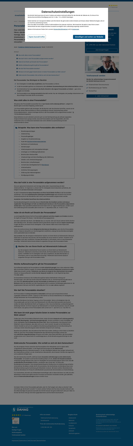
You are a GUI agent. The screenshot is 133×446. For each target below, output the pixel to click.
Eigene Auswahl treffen (37, 37)
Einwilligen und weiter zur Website (89, 37)
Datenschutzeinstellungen (58, 12)
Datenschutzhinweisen (61, 29)
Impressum (75, 29)
